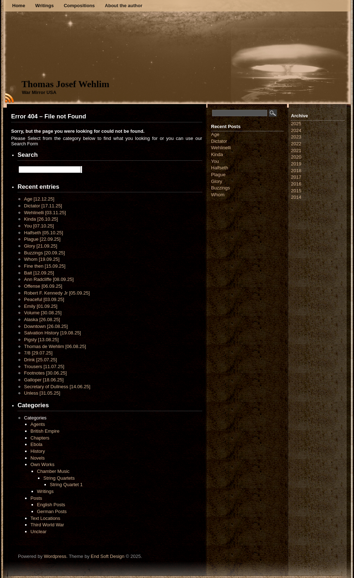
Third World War (47, 524)
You (39, 226)
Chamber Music (53, 471)
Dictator (43, 205)
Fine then (45, 266)
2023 (296, 137)
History (37, 451)
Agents (37, 424)
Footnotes (45, 373)
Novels (37, 458)
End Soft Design (107, 556)
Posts (36, 498)
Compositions (79, 5)
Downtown (46, 326)
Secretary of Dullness (57, 386)
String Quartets (59, 478)
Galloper (44, 379)
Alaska (42, 319)
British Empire (44, 431)
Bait (39, 273)
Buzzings (44, 252)
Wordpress (55, 556)
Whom (41, 259)
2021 (296, 150)
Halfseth (43, 232)
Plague (42, 239)
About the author (124, 5)
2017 (296, 177)
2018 (296, 170)
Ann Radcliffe (49, 279)
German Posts (52, 511)
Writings (44, 5)
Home (18, 5)
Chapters (39, 438)
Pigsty (41, 339)
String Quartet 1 (66, 484)
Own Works (42, 464)
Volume (43, 312)
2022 (296, 143)
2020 (296, 157)
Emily (40, 306)
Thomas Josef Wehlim (65, 84)
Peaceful (44, 299)
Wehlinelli (45, 212)
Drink (40, 359)
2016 (296, 184)
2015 (296, 190)
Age (39, 199)
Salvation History (52, 332)
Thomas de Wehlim (55, 346)
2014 (296, 197)
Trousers (44, 366)
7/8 (38, 353)
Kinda (41, 219)
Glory (40, 246)
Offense (43, 286)
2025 (296, 123)
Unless (42, 393)
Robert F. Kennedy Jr (57, 293)
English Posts (51, 504)
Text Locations (45, 518)
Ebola (36, 444)
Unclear (38, 531)
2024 (296, 130)
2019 (296, 163)
